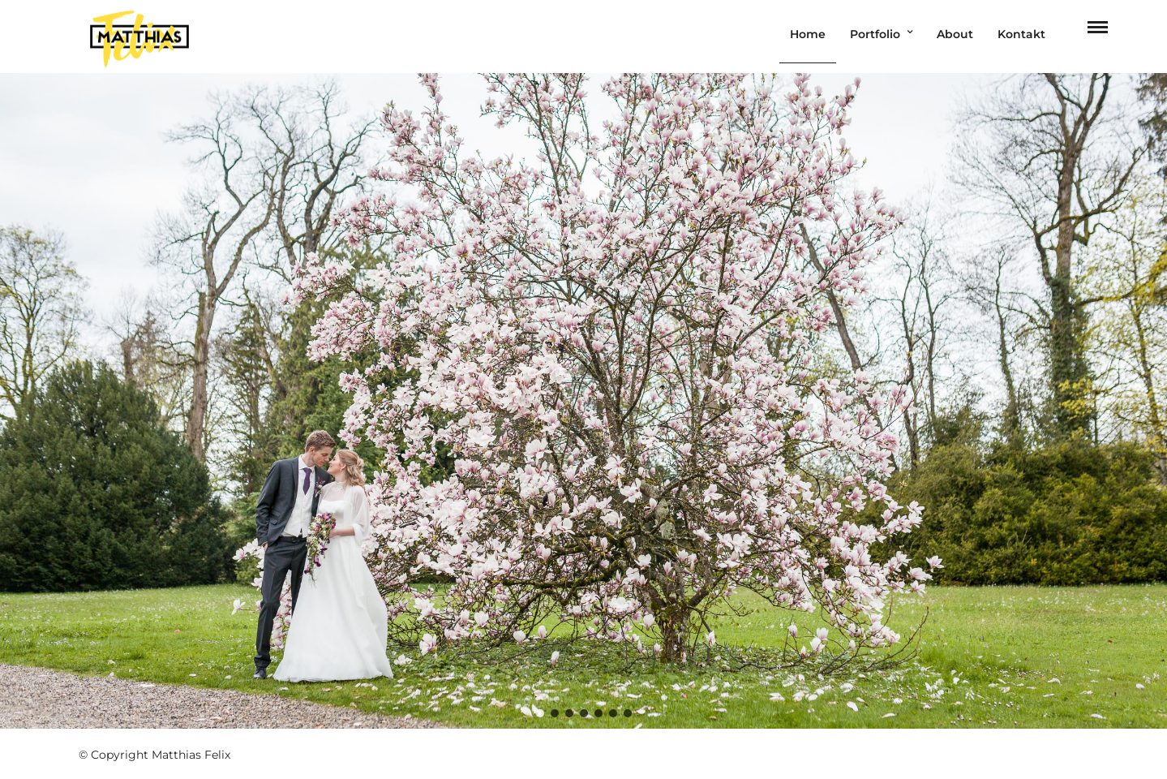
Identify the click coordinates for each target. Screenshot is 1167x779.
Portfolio (875, 34)
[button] (540, 713)
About (955, 34)
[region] (583, 400)
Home (808, 34)
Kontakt (1021, 34)
